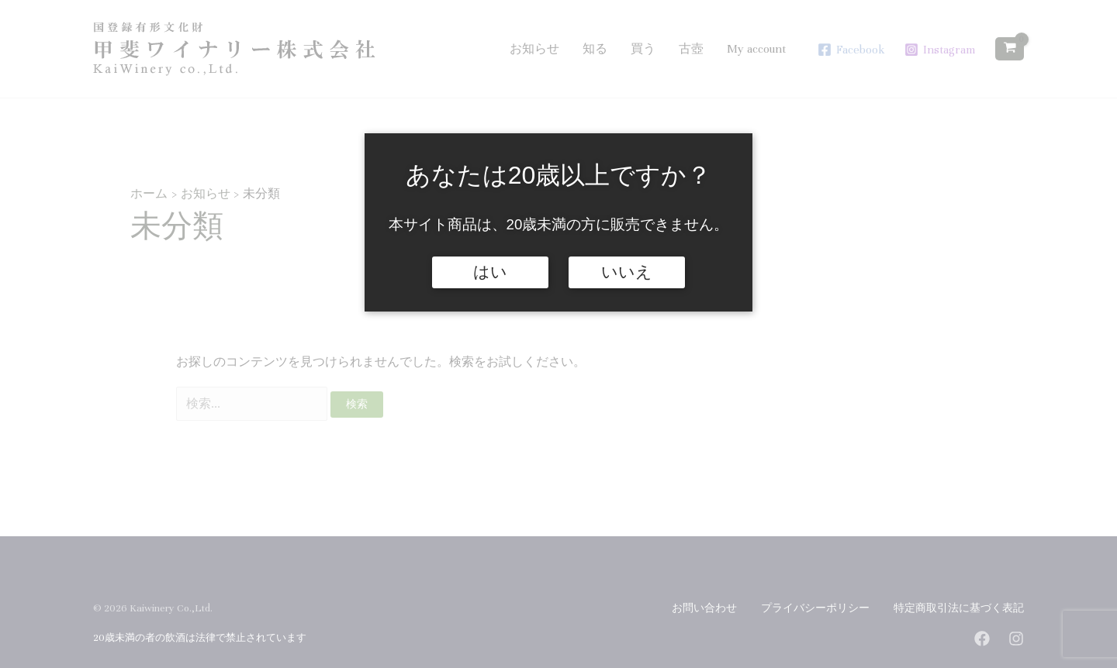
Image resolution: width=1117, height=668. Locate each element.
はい (490, 272)
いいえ (626, 272)
